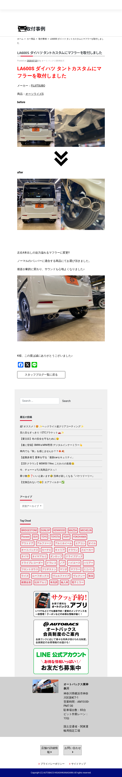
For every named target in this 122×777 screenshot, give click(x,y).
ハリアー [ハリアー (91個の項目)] (88, 562)
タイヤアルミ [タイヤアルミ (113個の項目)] (39, 556)
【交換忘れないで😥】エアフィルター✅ (42, 482)
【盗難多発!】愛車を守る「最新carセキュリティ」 (47, 457)
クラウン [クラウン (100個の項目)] (73, 549)
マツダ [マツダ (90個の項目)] (63, 569)
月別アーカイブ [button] (30, 506)
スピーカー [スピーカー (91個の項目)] (87, 549)
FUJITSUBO (38, 85)
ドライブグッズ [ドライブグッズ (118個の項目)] (74, 556)
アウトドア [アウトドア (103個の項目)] (27, 543)
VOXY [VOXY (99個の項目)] (66, 536)
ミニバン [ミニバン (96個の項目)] (88, 569)
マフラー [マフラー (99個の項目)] (75, 569)
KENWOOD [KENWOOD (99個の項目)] (59, 530)
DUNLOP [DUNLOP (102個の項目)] (45, 530)
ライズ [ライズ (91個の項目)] (25, 575)
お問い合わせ (72, 749)
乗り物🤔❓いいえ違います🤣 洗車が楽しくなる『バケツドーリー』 (57, 476)
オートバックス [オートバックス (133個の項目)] (29, 549)
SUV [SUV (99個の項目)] (35, 536)
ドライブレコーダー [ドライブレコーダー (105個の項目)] (32, 562)
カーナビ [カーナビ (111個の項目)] (46, 549)
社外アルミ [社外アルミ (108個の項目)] (41, 582)
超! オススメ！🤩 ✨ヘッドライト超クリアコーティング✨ (52, 426)
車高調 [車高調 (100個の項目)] (53, 582)
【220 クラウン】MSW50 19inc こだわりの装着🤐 (47, 463)
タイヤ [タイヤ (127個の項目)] (25, 556)
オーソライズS (34, 94)
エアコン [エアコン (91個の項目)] (80, 543)
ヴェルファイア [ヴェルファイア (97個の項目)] (61, 575)
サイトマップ (78, 763)
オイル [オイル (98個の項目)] (92, 543)
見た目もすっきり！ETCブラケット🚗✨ (42, 432)
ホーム (20, 39)
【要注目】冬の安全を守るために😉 (39, 438)
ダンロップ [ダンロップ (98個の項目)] (56, 556)
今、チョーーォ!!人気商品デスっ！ (38, 469)
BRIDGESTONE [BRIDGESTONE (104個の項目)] (29, 530)
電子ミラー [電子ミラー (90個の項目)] (78, 582)
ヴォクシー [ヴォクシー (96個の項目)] (79, 575)
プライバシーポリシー (53, 763)
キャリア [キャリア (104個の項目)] (60, 549)
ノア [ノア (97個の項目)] (62, 562)
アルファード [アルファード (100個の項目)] (44, 543)
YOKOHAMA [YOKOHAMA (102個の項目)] (79, 536)
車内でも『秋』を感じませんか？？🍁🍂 (42, 451)
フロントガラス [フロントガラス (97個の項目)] (29, 569)
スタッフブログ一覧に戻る (41, 374)
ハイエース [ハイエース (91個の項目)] (74, 562)
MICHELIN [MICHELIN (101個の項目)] (86, 530)
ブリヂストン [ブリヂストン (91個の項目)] (49, 569)
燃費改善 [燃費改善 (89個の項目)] (26, 582)
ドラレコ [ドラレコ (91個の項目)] (51, 562)
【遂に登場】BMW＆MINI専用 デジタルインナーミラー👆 (51, 445)
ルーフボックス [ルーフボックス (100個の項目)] (40, 575)
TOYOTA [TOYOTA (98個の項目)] (55, 536)
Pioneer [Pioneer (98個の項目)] (25, 536)
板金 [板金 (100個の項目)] (90, 575)
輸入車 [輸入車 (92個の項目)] (64, 582)
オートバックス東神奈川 (33, 5)
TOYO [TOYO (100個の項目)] (44, 536)
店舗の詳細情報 (49, 750)
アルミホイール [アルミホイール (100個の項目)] (63, 543)
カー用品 (31, 39)
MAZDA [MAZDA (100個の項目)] (73, 530)
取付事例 (42, 39)
